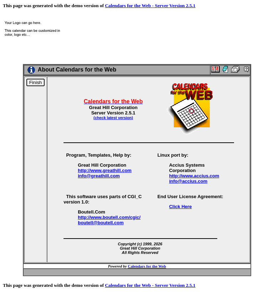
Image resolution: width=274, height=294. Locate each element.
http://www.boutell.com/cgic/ (109, 217)
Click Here (180, 206)
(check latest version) (113, 118)
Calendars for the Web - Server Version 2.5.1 (150, 5)
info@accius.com (188, 181)
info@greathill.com (99, 175)
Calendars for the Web (147, 266)
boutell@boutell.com (100, 222)
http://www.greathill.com (104, 170)
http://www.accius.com (194, 175)
